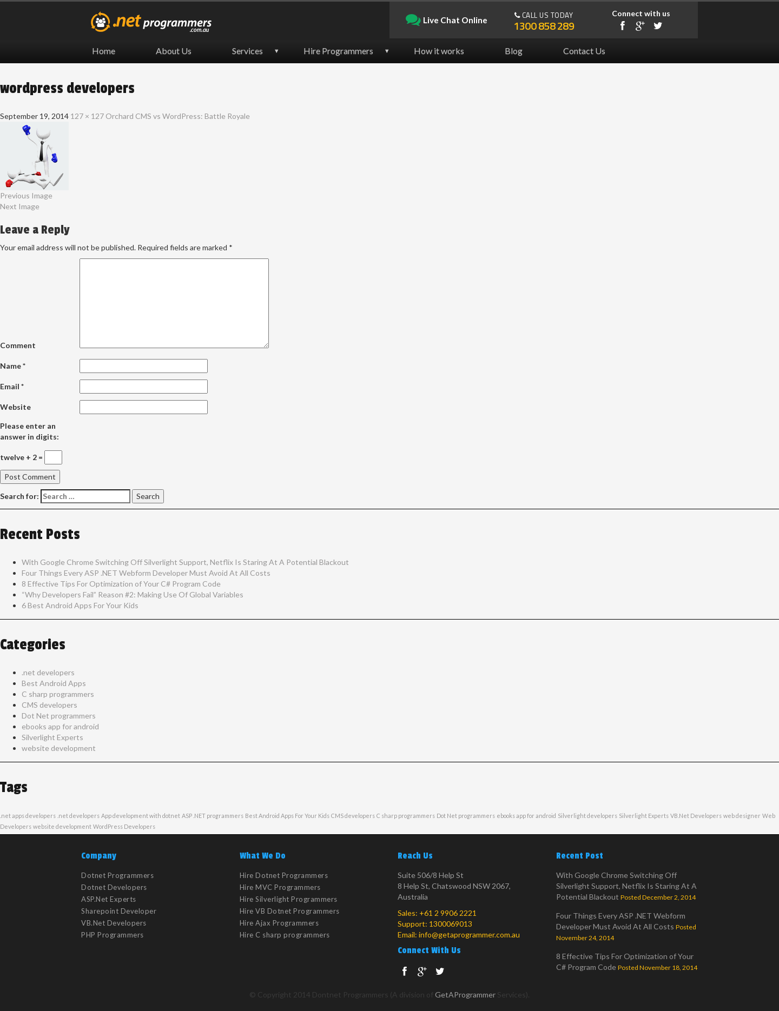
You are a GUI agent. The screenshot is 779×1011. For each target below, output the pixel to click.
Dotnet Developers (114, 887)
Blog (514, 50)
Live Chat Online (446, 20)
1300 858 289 (543, 26)
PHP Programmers (112, 934)
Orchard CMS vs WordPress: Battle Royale (177, 116)
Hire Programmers (338, 50)
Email (12, 386)
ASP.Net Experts (108, 899)
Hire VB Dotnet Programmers (290, 911)
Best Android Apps (54, 683)
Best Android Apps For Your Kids (287, 815)
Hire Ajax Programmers (279, 923)
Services (247, 50)
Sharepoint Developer (118, 911)
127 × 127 (87, 116)
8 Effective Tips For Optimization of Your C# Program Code (121, 583)
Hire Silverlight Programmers (289, 899)
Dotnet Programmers (117, 875)
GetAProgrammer (465, 994)
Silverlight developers (587, 815)
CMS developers (49, 704)
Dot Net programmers (59, 715)
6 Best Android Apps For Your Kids (80, 605)
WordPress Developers (124, 826)
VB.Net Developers (696, 815)
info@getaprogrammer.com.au (469, 934)
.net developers (48, 672)
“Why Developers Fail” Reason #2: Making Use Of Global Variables (132, 594)
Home (103, 50)
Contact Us (584, 50)
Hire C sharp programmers (285, 934)
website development (59, 748)
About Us (174, 50)
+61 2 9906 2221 (448, 912)
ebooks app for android (60, 726)
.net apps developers (28, 815)
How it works (439, 50)
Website (15, 406)
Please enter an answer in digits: (29, 431)
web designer (742, 815)
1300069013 (450, 923)
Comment (18, 345)
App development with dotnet (140, 815)
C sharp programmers (58, 694)
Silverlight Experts (52, 737)
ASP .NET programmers (212, 815)
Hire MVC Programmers (280, 887)
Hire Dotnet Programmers (284, 875)
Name (12, 365)
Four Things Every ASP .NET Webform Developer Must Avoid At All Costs (146, 572)
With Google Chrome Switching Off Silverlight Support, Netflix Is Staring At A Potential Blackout (185, 562)
